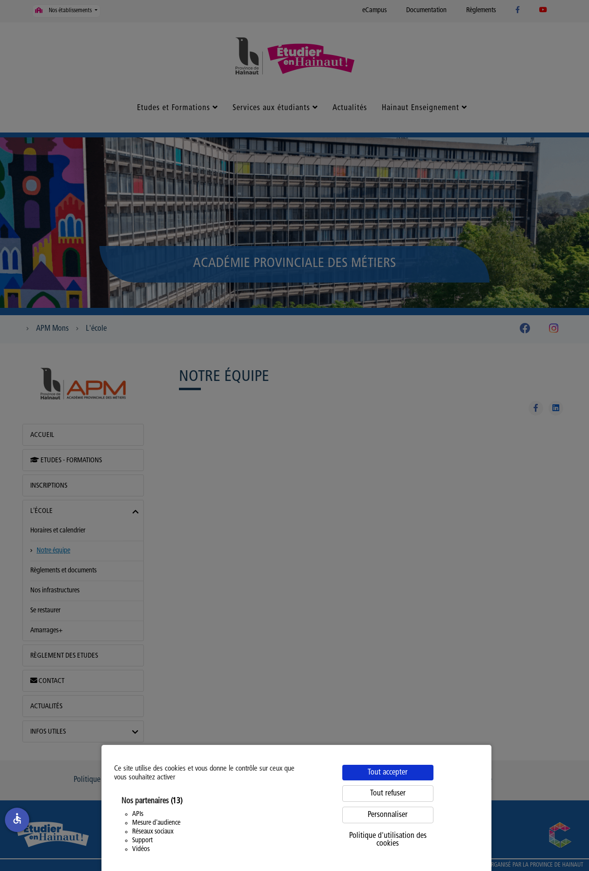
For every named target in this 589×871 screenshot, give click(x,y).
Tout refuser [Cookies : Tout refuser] (388, 793)
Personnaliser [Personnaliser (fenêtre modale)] (388, 815)
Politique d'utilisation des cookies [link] (388, 840)
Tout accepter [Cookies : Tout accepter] (388, 772)
